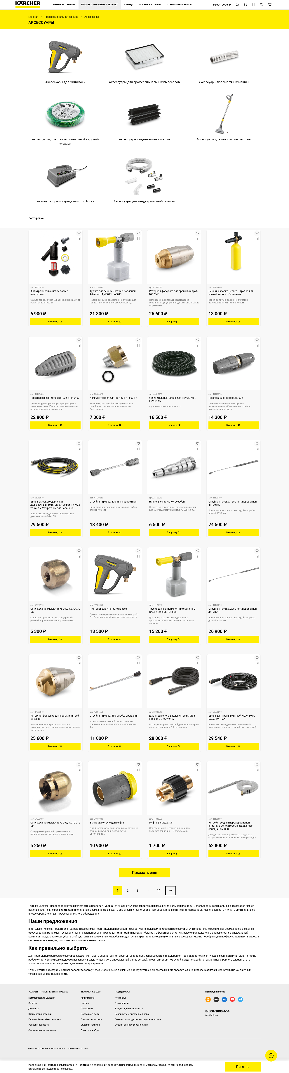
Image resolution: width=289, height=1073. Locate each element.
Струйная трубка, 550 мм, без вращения (114, 715)
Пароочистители (90, 1014)
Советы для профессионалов (131, 1024)
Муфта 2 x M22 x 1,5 (161, 822)
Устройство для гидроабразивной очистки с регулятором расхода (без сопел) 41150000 (230, 826)
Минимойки (88, 997)
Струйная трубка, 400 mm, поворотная (113, 501)
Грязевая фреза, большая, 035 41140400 (54, 397)
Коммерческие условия (41, 997)
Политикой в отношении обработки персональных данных (113, 1064)
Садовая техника (90, 1024)
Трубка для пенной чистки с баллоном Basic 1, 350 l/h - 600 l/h (172, 610)
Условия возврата (38, 1024)
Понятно (242, 1067)
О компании (122, 1003)
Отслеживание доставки (42, 1030)
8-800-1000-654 (217, 1011)
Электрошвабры (90, 1030)
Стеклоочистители (91, 1019)
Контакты (120, 997)
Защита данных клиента (129, 1008)
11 (159, 890)
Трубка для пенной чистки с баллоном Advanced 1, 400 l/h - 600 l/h (113, 293)
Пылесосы (87, 1008)
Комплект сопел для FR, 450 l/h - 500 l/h (113, 397)
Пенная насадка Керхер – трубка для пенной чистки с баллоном (230, 293)
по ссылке (66, 1068)
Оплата (32, 1003)
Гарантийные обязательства (44, 1019)
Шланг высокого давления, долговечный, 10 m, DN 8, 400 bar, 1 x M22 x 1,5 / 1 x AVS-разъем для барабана (55, 505)
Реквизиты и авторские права (132, 1014)
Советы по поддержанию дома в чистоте (138, 1019)
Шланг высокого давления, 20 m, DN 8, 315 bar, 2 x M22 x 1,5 (172, 717)
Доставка (33, 1008)
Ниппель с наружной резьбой (167, 501)
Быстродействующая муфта (107, 822)
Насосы (85, 1003)
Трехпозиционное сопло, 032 (225, 397)
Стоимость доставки (40, 1014)
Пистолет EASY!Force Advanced (108, 608)
